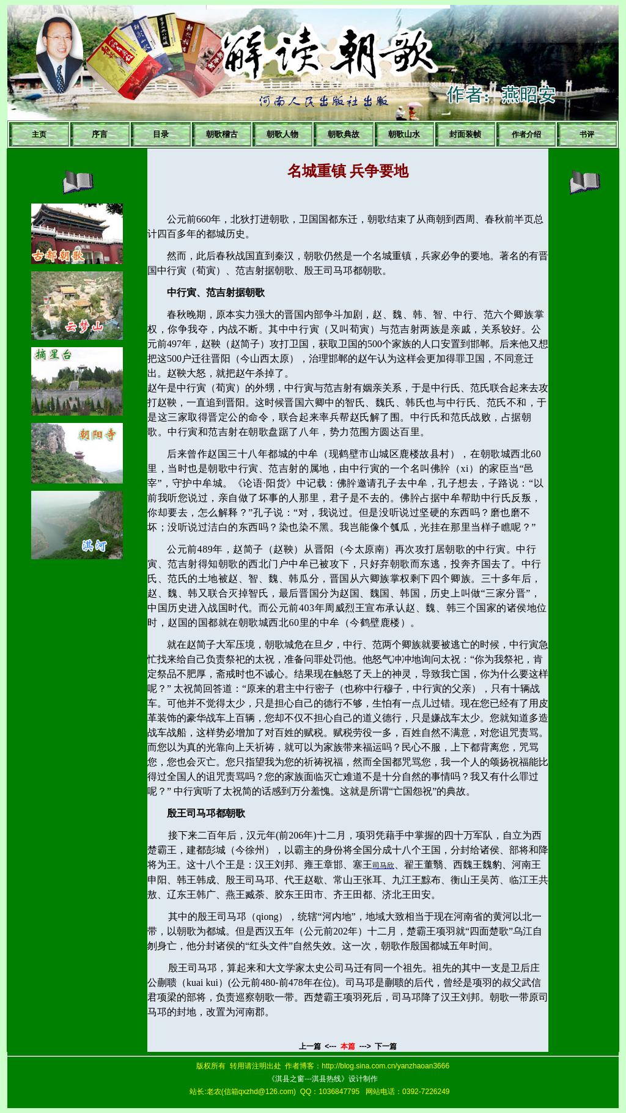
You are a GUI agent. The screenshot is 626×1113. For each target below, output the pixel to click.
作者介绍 (526, 134)
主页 (39, 134)
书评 (587, 134)
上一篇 (311, 1046)
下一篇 (386, 1046)
